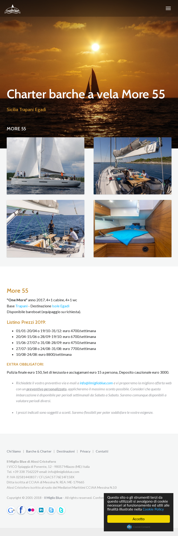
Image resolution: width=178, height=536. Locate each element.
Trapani (21, 306)
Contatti (102, 451)
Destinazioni (66, 451)
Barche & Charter (38, 451)
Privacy (85, 451)
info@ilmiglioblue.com (96, 383)
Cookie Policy (153, 509)
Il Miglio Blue (53, 498)
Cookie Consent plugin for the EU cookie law (138, 527)
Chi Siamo (14, 451)
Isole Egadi (60, 306)
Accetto (139, 519)
